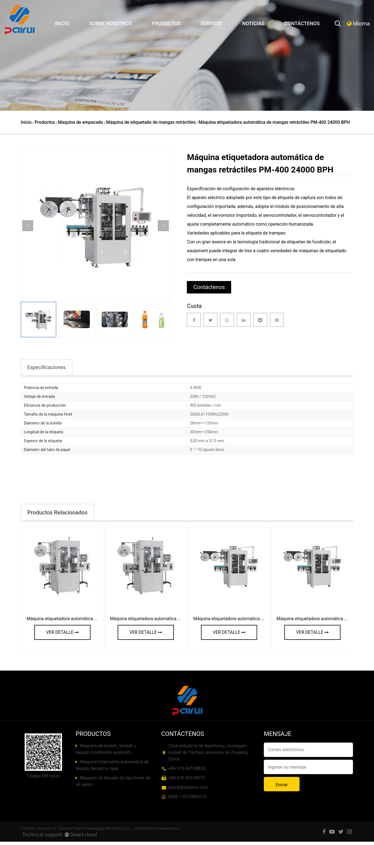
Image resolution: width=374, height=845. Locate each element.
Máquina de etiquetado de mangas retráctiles (150, 122)
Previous (27, 225)
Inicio (62, 23)
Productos (166, 23)
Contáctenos (301, 23)
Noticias (253, 23)
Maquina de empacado (80, 122)
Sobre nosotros (110, 23)
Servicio (211, 23)
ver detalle (62, 635)
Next (163, 225)
